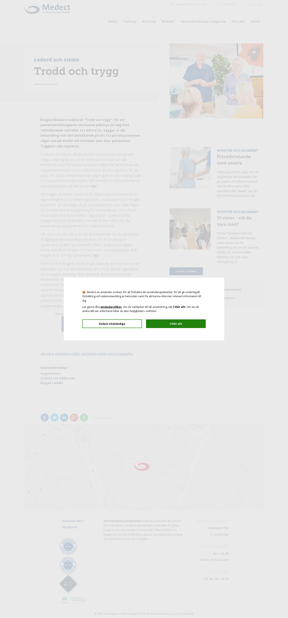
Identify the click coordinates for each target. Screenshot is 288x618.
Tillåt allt (176, 324)
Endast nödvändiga (112, 324)
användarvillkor (111, 307)
